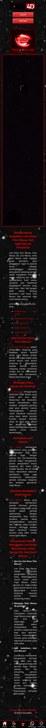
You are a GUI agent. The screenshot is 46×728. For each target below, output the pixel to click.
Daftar (13, 724)
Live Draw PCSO (21, 332)
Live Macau (17, 447)
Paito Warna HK (21, 323)
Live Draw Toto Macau (20, 347)
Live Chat (41, 724)
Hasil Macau (16, 500)
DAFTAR (23, 21)
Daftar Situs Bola (21, 327)
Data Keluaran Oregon (24, 318)
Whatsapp (32, 724)
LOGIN (23, 14)
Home (4, 724)
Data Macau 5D (16, 391)
